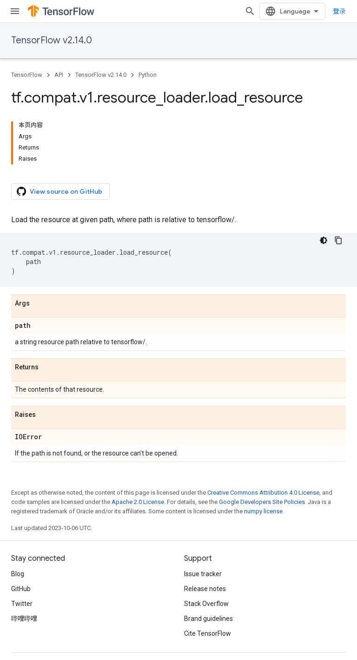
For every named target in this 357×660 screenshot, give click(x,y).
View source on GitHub (59, 191)
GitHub (21, 588)
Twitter (22, 603)
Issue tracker (203, 574)
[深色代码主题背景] (323, 240)
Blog (17, 574)
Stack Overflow (206, 603)
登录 (339, 11)
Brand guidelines (208, 618)
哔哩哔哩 (24, 618)
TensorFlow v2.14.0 (51, 40)
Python (148, 74)
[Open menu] (15, 11)
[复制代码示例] (338, 240)
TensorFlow (26, 74)
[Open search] (250, 11)
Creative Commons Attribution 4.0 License (263, 492)
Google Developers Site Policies (262, 501)
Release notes (205, 588)
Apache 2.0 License (138, 501)
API (58, 74)
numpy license (263, 511)
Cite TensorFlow (207, 633)
